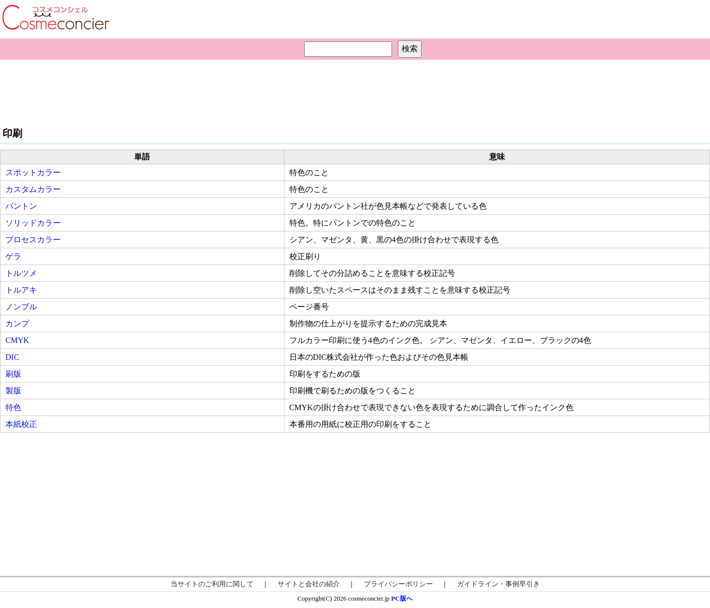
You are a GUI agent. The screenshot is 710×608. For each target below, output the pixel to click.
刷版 (13, 374)
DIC (12, 357)
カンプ (17, 323)
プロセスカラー (33, 239)
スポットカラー (33, 172)
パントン (21, 206)
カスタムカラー (33, 189)
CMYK (17, 340)
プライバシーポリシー (398, 584)
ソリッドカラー (33, 223)
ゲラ (13, 256)
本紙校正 (21, 424)
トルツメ (21, 273)
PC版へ (401, 598)
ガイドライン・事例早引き (498, 584)
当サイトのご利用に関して (212, 584)
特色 (13, 407)
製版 (13, 390)
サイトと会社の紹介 (309, 584)
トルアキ (21, 290)
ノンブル (21, 307)
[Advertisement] (355, 91)
